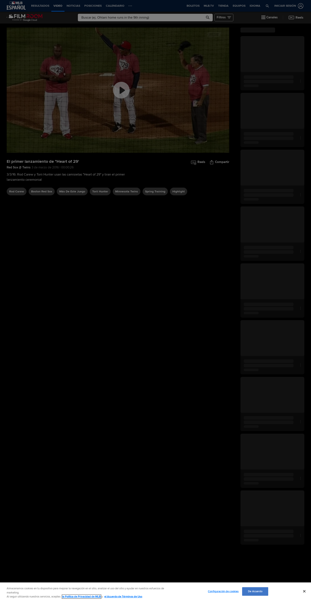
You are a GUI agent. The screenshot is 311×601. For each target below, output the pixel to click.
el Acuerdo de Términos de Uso (123, 596)
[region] (155, 591)
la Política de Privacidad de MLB (81, 596)
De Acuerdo (255, 591)
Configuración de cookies (223, 591)
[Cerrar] (304, 591)
